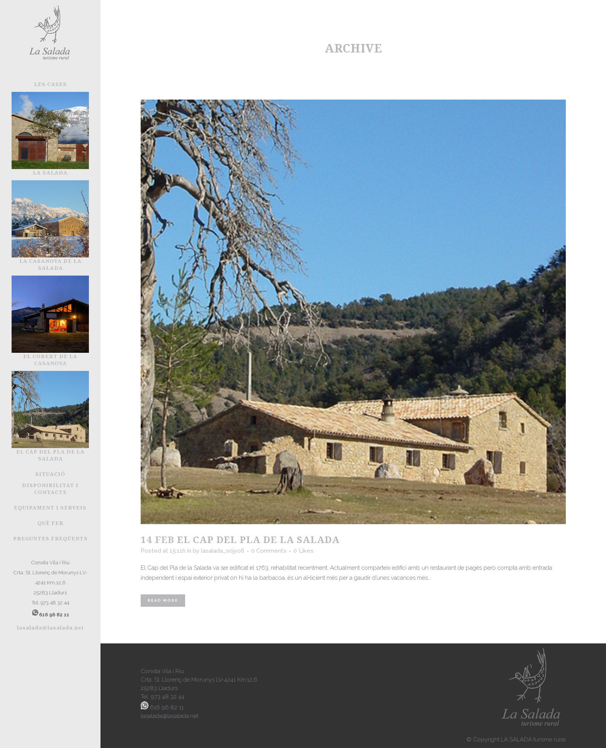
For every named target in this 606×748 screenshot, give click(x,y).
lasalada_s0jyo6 (222, 550)
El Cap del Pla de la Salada (258, 539)
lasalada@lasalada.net (50, 627)
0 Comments (268, 550)
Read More (163, 600)
